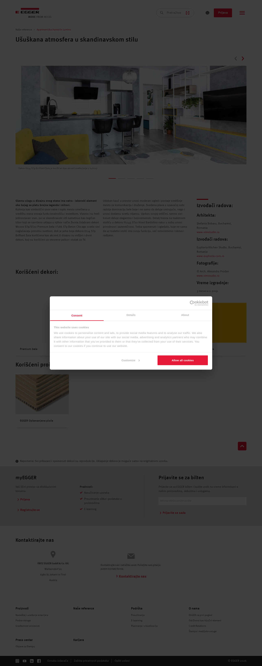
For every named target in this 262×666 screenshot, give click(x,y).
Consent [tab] (76, 315)
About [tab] (185, 314)
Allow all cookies (183, 360)
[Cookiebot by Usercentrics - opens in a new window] (192, 303)
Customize (130, 360)
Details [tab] (131, 314)
